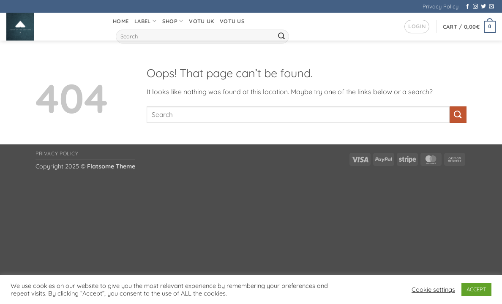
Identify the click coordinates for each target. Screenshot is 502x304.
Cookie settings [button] (433, 289)
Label (145, 21)
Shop (172, 21)
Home (120, 21)
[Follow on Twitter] (483, 7)
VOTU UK (201, 21)
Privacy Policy (440, 6)
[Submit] (281, 37)
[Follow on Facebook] (467, 7)
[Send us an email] (491, 7)
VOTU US (232, 21)
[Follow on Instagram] (475, 7)
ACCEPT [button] (476, 289)
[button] (416, 26)
